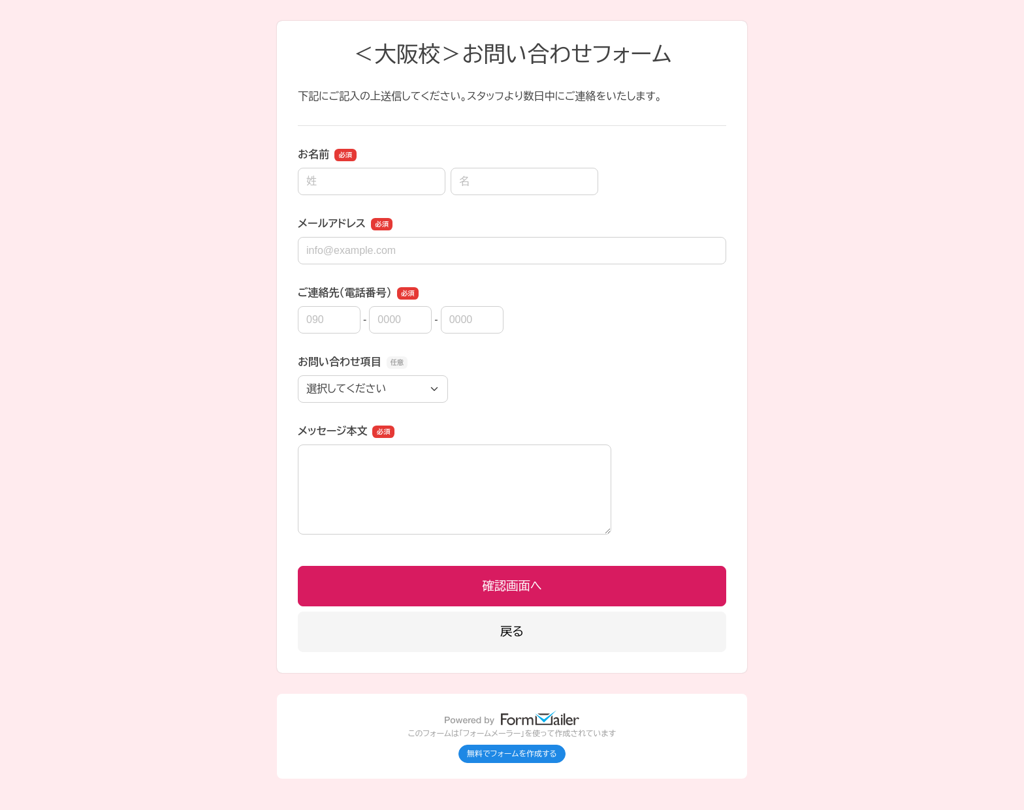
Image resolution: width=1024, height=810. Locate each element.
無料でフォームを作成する (512, 753)
